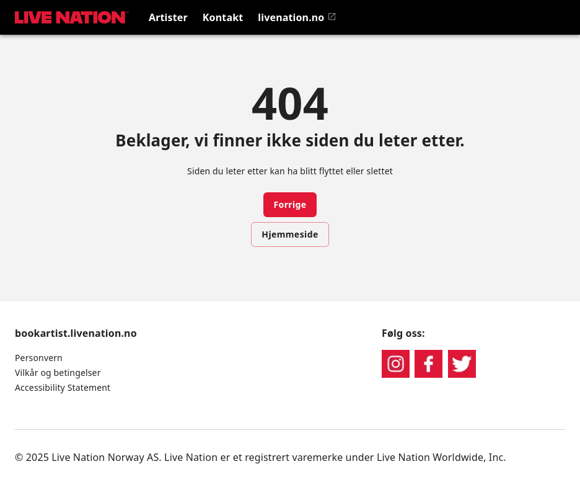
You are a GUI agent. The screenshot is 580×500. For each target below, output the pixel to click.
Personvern (39, 358)
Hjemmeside (289, 234)
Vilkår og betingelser (58, 372)
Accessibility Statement (62, 387)
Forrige (289, 204)
